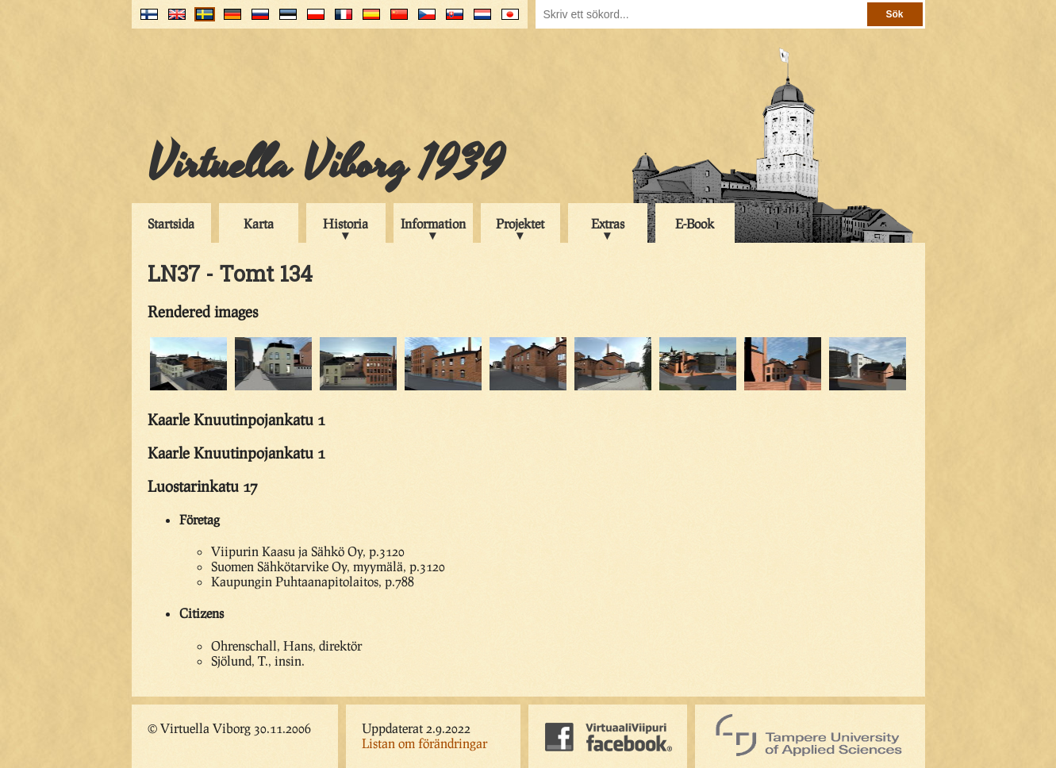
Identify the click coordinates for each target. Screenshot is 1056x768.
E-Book (694, 223)
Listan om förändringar (424, 743)
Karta (259, 223)
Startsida (171, 223)
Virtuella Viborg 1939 (326, 164)
